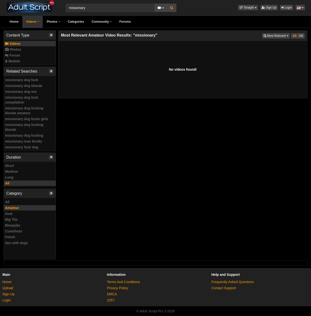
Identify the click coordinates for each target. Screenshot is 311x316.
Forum (12, 55)
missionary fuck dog (21, 147)
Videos (32, 21)
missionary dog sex (21, 92)
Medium (11, 171)
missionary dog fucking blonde (24, 127)
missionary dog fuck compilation (21, 100)
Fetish (10, 237)
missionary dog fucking (24, 135)
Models (12, 61)
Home (14, 21)
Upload (7, 288)
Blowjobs (12, 225)
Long (9, 177)
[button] (248, 7)
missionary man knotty (23, 141)
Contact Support (223, 288)
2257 (110, 300)
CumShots (13, 231)
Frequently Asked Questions (232, 282)
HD (301, 36)
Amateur (12, 208)
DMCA (112, 294)
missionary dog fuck (21, 80)
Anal (8, 214)
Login (286, 7)
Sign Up (269, 7)
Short (9, 166)
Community (102, 21)
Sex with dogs (16, 243)
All (7, 183)
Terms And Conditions (123, 282)
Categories (76, 21)
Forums (125, 21)
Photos (53, 21)
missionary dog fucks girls (26, 119)
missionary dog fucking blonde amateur (24, 110)
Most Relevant (277, 35)
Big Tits (11, 219)
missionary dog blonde (23, 86)
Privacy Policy (117, 288)
